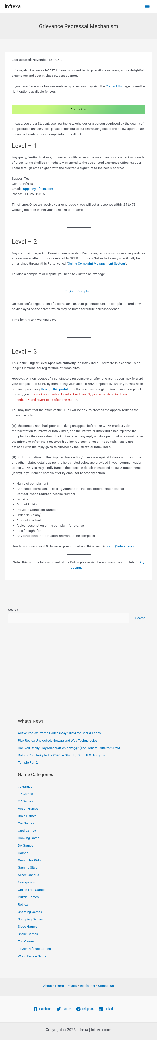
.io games (25, 786)
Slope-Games (27, 926)
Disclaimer (87, 986)
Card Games (27, 830)
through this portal (54, 389)
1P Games (25, 794)
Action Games (28, 808)
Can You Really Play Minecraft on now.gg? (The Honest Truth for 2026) (69, 748)
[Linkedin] (107, 1009)
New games (26, 882)
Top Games (26, 941)
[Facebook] (42, 1009)
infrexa (13, 6)
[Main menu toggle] (147, 7)
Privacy (72, 986)
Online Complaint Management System (96, 263)
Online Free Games (32, 890)
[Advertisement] (78, 665)
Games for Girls (29, 860)
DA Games (25, 845)
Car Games (26, 823)
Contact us (79, 109)
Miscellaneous (28, 875)
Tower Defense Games (34, 949)
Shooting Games (30, 912)
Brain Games (27, 816)
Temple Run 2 (28, 762)
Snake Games (28, 934)
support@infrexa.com (37, 189)
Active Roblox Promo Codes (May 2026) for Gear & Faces (59, 733)
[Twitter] (63, 1009)
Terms (59, 986)
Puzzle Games (28, 897)
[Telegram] (85, 1009)
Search (13, 609)
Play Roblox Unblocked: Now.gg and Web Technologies (58, 740)
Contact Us (114, 86)
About (47, 986)
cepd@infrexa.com (121, 546)
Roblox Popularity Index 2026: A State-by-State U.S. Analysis (61, 755)
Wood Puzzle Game (32, 956)
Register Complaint (79, 291)
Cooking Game (28, 838)
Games (23, 853)
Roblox (23, 904)
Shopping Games (30, 919)
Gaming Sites (27, 867)
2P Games (25, 801)
